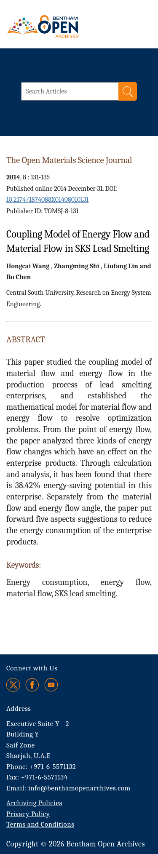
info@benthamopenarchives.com (79, 788)
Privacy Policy (28, 814)
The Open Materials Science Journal (69, 160)
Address (18, 709)
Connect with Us (31, 668)
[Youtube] (51, 685)
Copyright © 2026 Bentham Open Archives (75, 844)
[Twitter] (13, 685)
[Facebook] (32, 685)
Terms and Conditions (40, 824)
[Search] (127, 91)
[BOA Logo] (65, 26)
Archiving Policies (34, 803)
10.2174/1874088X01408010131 (47, 199)
